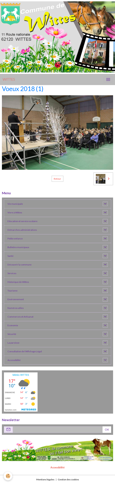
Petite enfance (15, 238)
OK (107, 429)
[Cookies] (8, 476)
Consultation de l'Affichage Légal (24, 351)
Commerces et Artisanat (20, 316)
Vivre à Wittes (14, 212)
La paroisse (13, 342)
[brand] (9, 79)
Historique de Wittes (18, 281)
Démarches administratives (22, 229)
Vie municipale (15, 203)
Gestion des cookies (68, 479)
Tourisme (12, 290)
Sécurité (11, 334)
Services (11, 273)
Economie (12, 325)
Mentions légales (45, 479)
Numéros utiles (15, 308)
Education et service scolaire (22, 221)
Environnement (15, 299)
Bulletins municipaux (18, 247)
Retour (57, 178)
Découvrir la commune (19, 264)
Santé (10, 255)
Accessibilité (14, 360)
